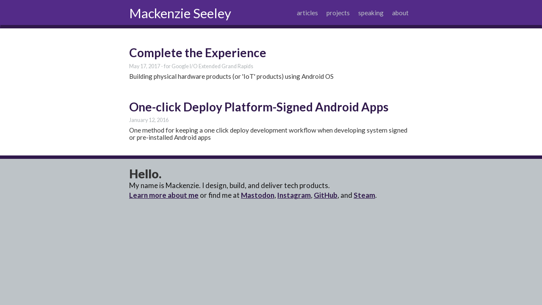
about (400, 13)
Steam (364, 195)
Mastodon (257, 195)
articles (307, 13)
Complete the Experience (197, 52)
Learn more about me (164, 195)
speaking (371, 13)
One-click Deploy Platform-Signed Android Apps (258, 107)
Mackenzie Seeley (180, 13)
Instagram (294, 195)
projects (338, 13)
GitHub (325, 195)
